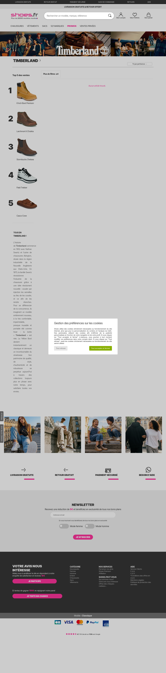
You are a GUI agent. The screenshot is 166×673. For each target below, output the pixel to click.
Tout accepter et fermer (100, 348)
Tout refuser (61, 348)
